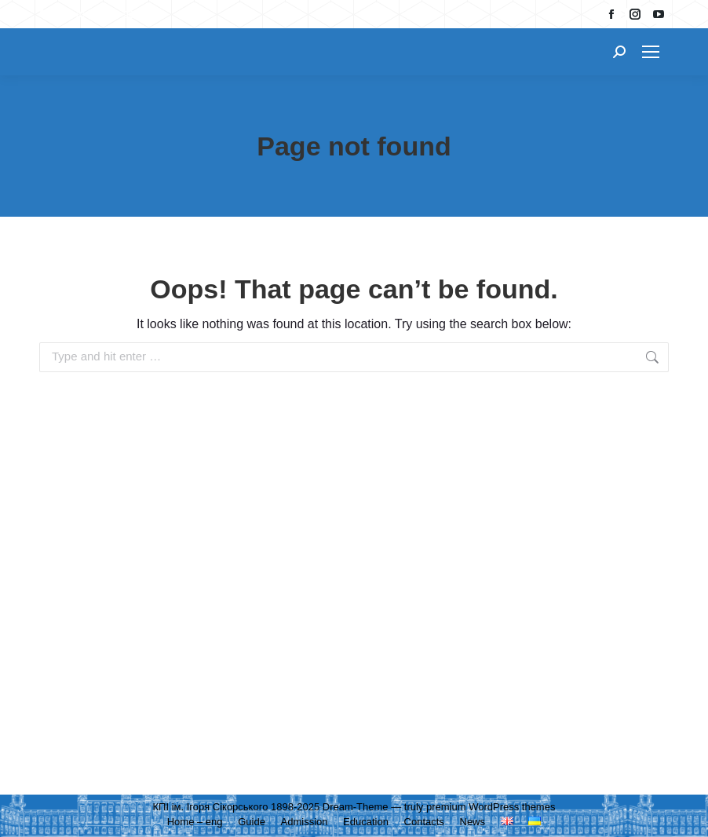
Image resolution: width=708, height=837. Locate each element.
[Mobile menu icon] (650, 51)
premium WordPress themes (490, 807)
